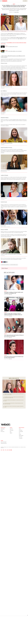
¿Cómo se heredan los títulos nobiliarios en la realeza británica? (13, 51)
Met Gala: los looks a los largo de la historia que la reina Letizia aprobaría (13, 357)
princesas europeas (5, 264)
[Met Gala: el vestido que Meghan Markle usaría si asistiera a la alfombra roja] (14, 282)
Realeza (6, 50)
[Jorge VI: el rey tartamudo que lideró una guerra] (3, 47)
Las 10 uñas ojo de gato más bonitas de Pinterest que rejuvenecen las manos (14, 336)
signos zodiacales (13, 264)
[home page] (4, 1)
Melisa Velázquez (17, 12)
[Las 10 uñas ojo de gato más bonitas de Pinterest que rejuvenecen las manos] (14, 325)
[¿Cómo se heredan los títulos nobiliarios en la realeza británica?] (3, 51)
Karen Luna (10, 294)
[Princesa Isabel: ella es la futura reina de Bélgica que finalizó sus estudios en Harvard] (14, 304)
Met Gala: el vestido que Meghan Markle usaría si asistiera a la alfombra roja (13, 293)
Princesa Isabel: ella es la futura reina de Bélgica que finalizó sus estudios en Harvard (13, 314)
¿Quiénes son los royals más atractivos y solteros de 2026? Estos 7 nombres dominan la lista (14, 394)
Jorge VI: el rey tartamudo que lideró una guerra (11, 46)
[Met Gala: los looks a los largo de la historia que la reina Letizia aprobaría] (14, 347)
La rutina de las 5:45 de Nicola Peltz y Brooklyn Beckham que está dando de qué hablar (13, 403)
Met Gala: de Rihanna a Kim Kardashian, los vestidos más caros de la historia (13, 400)
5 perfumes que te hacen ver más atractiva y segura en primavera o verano (14, 406)
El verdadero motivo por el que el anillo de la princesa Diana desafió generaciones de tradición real (13, 397)
